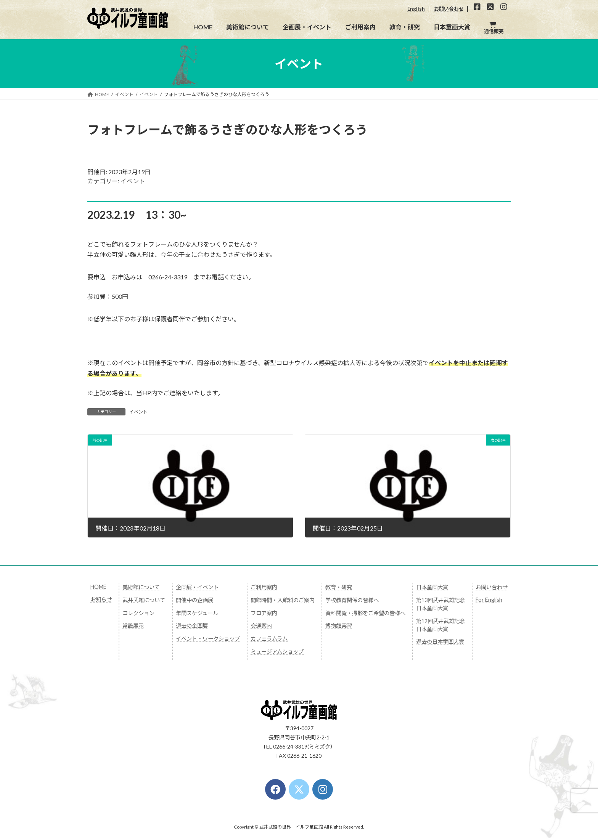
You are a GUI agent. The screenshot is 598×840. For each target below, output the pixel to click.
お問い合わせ (449, 9)
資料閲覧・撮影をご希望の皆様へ (365, 613)
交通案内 (261, 625)
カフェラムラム (269, 638)
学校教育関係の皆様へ (352, 600)
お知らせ (101, 599)
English (416, 9)
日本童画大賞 (432, 587)
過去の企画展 (192, 625)
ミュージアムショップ (277, 651)
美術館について (141, 587)
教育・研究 (338, 587)
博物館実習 (338, 625)
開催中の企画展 (194, 600)
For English (489, 599)
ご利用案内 (264, 587)
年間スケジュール (197, 613)
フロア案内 (264, 613)
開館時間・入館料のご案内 (283, 600)
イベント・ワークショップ (208, 638)
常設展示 (133, 625)
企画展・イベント (197, 587)
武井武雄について (143, 600)
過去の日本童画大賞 (440, 641)
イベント (133, 180)
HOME (98, 587)
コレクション (138, 613)
